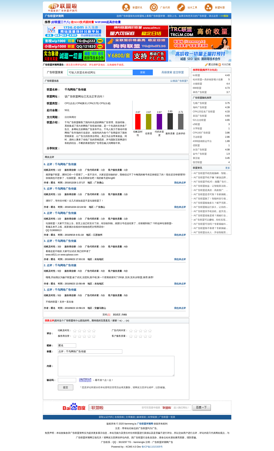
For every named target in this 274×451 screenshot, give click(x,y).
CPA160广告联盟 (202, 132)
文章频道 (130, 417)
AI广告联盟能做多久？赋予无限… (211, 202)
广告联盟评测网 (54, 15)
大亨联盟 (197, 128)
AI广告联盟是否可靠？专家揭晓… (211, 194)
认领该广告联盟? (179, 81)
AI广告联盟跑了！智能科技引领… (211, 198)
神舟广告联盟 (200, 92)
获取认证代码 (106, 417)
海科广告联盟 (200, 107)
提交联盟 (178, 72)
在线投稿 (119, 417)
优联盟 (196, 145)
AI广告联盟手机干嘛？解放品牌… (211, 177)
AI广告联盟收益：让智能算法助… (211, 186)
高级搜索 (167, 72)
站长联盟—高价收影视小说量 (208, 79)
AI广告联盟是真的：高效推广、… (211, 190)
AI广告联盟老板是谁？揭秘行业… (211, 215)
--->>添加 (223, 16)
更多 (227, 168)
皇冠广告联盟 (200, 115)
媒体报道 (141, 417)
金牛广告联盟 (200, 154)
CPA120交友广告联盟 (204, 111)
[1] (109, 314)
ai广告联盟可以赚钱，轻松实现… (211, 219)
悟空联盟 (197, 162)
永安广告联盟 (200, 149)
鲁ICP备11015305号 (152, 446)
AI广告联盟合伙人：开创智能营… (211, 232)
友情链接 (152, 417)
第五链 (196, 158)
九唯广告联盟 (200, 103)
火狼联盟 (197, 83)
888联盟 (197, 88)
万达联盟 (197, 137)
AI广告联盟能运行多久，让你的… (211, 207)
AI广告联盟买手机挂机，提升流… (211, 211)
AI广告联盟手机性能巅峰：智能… (211, 173)
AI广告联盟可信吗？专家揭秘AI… (211, 224)
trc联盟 (196, 75)
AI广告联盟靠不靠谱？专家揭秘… (211, 228)
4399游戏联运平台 (202, 141)
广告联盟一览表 (167, 417)
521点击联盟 (199, 120)
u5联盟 (196, 124)
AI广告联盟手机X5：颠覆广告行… (211, 181)
